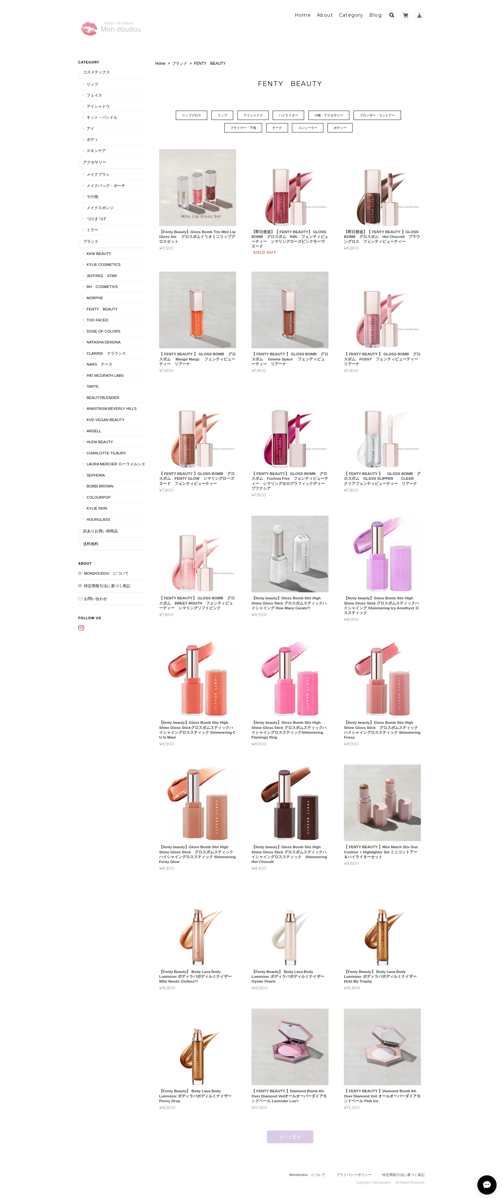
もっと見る (290, 1136)
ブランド (179, 63)
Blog (375, 15)
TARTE (92, 386)
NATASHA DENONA (104, 342)
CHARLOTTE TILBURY (106, 453)
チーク (277, 128)
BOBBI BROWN (100, 486)
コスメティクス (96, 72)
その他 (92, 196)
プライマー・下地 (243, 128)
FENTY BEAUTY (102, 309)
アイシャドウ (253, 115)
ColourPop (99, 497)
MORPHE (95, 298)
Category (351, 15)
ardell (94, 431)
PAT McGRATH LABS (105, 375)
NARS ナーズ (99, 364)
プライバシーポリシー (353, 1175)
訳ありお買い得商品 (100, 531)
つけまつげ (96, 218)
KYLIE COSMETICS (104, 264)
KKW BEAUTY (99, 253)
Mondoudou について (106, 573)
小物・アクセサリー (328, 115)
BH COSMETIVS (102, 286)
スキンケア (96, 150)
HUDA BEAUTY (100, 442)
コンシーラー (307, 128)
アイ (90, 128)
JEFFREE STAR (102, 276)
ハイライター (288, 115)
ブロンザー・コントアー (377, 115)
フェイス (94, 95)
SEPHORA (96, 475)
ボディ (92, 139)
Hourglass (98, 519)
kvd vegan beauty (107, 420)
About (325, 15)
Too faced (97, 320)
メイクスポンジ (100, 208)
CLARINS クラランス (106, 353)
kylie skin (97, 508)
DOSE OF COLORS (103, 331)
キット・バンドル (102, 117)
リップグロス (191, 115)
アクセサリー (94, 162)
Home (303, 15)
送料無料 (90, 544)
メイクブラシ (98, 174)
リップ (222, 115)
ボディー (340, 128)
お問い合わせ (95, 598)
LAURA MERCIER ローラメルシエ (116, 464)
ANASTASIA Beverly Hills (112, 408)
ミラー (92, 230)
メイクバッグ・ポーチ (106, 185)
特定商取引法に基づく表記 (107, 586)
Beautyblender (103, 397)
